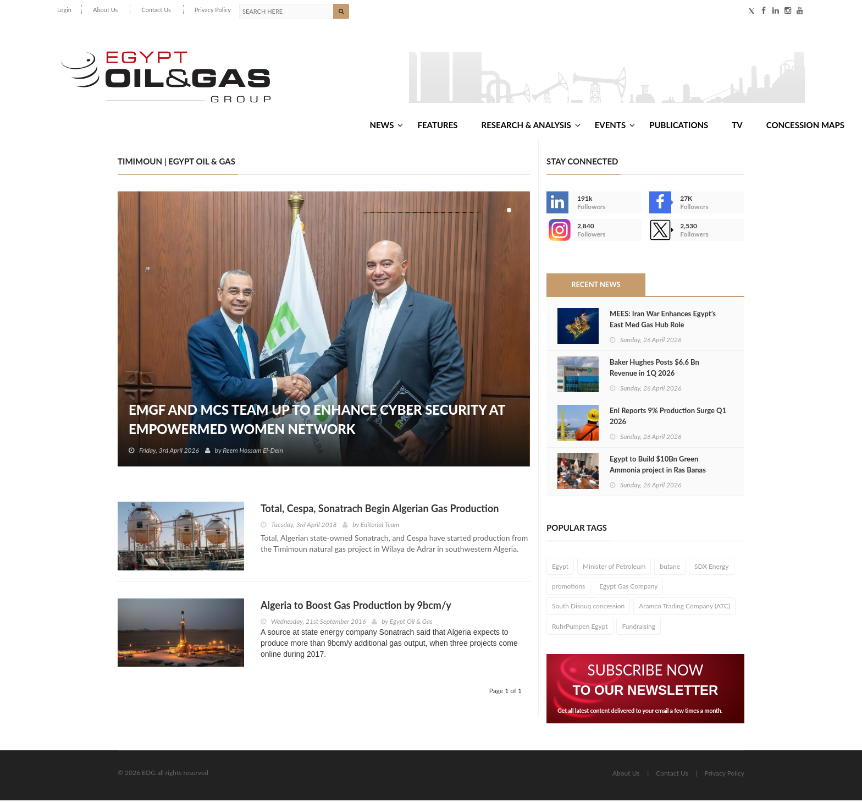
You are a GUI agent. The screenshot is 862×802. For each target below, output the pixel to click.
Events (615, 126)
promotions (568, 588)
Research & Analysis (531, 126)
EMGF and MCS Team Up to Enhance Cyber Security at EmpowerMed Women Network (318, 421)
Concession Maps (805, 126)
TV (737, 126)
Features (437, 126)
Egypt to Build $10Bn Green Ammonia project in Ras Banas (658, 466)
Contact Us (156, 9)
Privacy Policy (213, 9)
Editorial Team (380, 527)
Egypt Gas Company (628, 588)
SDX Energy (711, 568)
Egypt (560, 568)
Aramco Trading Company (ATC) (684, 608)
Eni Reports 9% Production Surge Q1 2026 (668, 417)
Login (64, 9)
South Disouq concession (588, 608)
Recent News (596, 286)
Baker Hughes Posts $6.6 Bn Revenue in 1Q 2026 (654, 369)
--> (557, 232)
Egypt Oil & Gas (411, 623)
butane (670, 568)
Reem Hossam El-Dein (253, 452)
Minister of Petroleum (614, 568)
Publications (678, 126)
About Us (105, 9)
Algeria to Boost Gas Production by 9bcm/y (356, 607)
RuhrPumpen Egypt (580, 628)
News (386, 126)
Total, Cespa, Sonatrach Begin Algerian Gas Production (380, 510)
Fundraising (638, 628)
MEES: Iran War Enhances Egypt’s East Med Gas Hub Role (663, 321)
